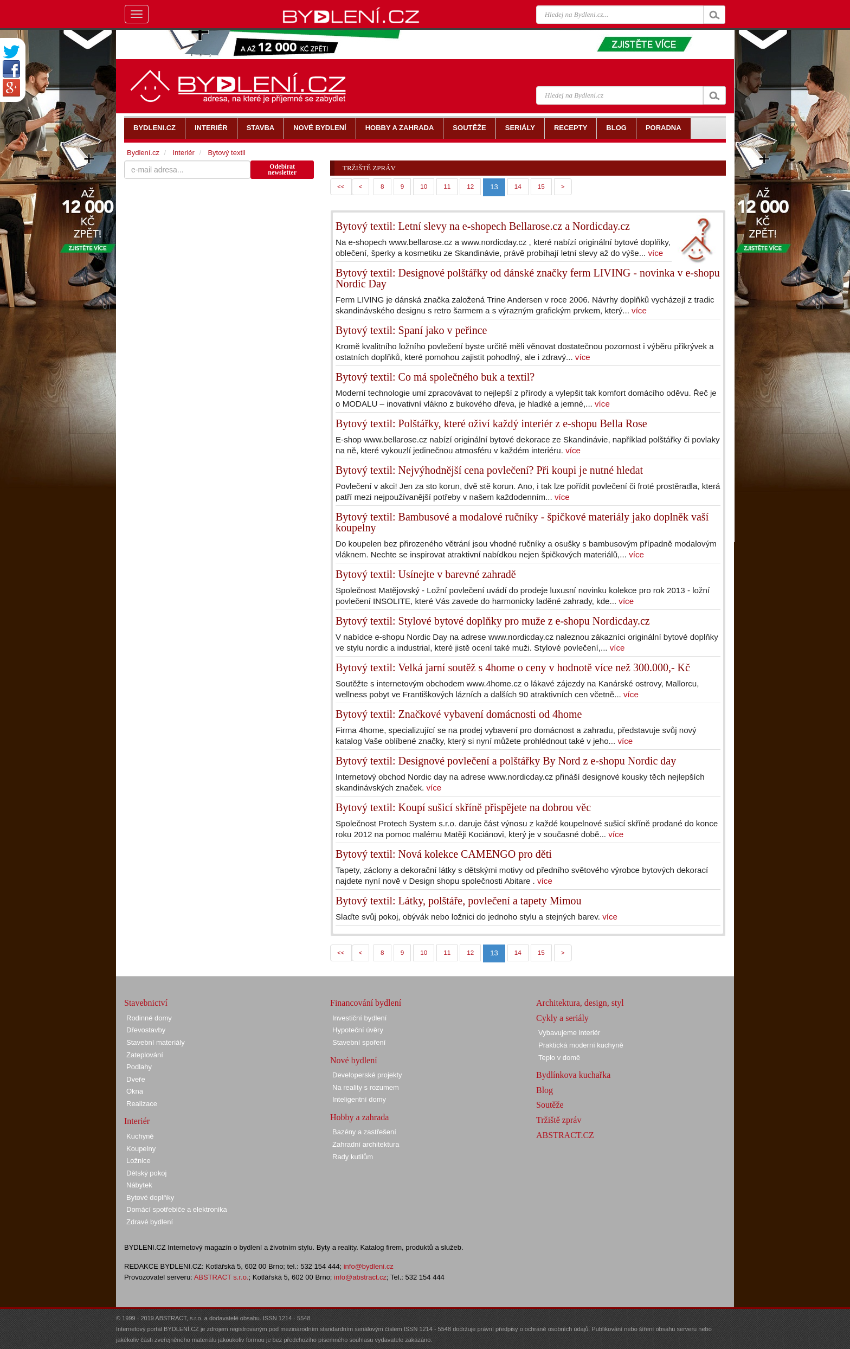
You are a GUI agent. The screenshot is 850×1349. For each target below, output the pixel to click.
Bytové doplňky (150, 1197)
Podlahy (139, 1067)
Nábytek (139, 1185)
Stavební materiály (155, 1042)
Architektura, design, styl (580, 1002)
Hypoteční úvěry (357, 1030)
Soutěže (550, 1104)
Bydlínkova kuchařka (573, 1075)
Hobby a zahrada (359, 1117)
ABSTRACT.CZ (565, 1135)
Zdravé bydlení (149, 1222)
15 (541, 186)
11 (446, 186)
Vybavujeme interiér (569, 1033)
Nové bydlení (353, 1060)
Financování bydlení (365, 1002)
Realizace (141, 1104)
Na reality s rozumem (365, 1087)
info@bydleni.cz (369, 1266)
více (655, 253)
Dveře (135, 1079)
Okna (134, 1091)
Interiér (183, 153)
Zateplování (144, 1055)
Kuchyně (140, 1136)
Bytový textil (226, 153)
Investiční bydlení (359, 1018)
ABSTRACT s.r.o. (221, 1277)
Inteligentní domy (359, 1099)
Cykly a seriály (562, 1018)
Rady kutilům (352, 1157)
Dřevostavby (145, 1030)
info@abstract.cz (360, 1277)
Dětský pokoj (146, 1173)
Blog (544, 1090)
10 (423, 186)
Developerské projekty (367, 1075)
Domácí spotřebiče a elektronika (176, 1209)
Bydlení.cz (143, 153)
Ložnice (138, 1161)
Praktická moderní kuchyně (580, 1045)
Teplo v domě (559, 1057)
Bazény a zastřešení (364, 1132)
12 (470, 186)
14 (517, 186)
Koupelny (141, 1149)
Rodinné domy (149, 1018)
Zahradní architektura (366, 1144)
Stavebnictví (146, 1002)
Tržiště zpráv (558, 1120)
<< (341, 186)
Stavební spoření (358, 1042)
